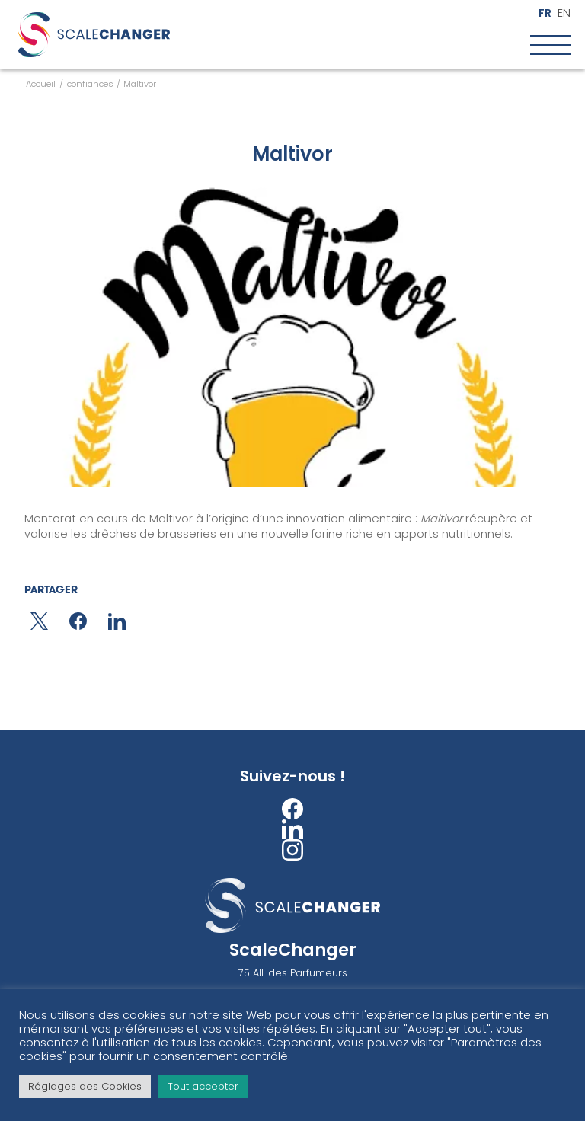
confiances (90, 84)
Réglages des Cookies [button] (85, 1086)
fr (545, 13)
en (564, 13)
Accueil (41, 84)
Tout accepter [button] (203, 1086)
